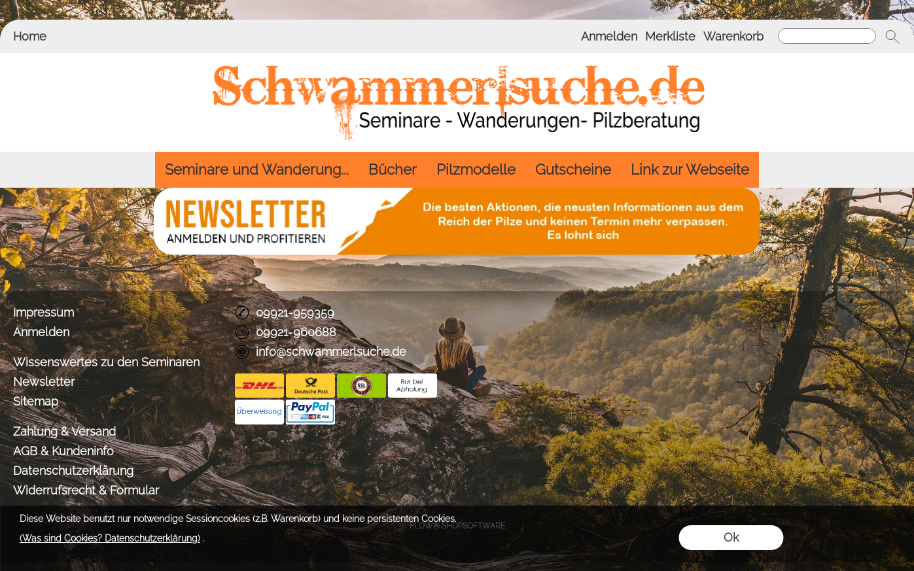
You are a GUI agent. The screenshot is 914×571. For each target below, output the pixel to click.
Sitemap (35, 401)
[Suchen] (827, 36)
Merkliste (670, 36)
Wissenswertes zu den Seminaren (106, 362)
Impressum (43, 312)
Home (29, 36)
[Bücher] (393, 170)
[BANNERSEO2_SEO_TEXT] (457, 193)
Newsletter (44, 382)
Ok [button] (731, 537)
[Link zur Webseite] (690, 170)
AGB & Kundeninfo (63, 451)
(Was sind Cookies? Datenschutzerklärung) (110, 538)
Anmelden (609, 36)
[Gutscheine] (573, 170)
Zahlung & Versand (64, 431)
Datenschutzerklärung (73, 470)
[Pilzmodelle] (476, 170)
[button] (892, 36)
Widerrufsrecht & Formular (86, 490)
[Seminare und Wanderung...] (257, 170)
